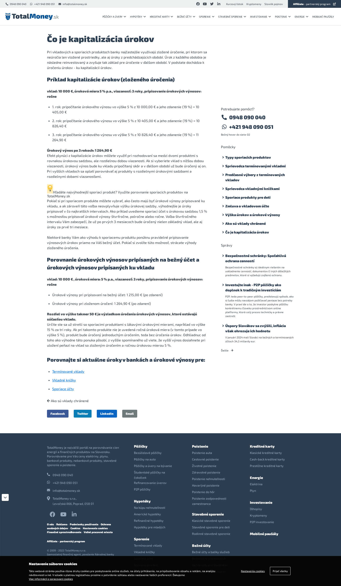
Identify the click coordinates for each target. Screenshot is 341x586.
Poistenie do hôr (203, 492)
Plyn (253, 490)
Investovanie (260, 16)
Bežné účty (186, 16)
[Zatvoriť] (5, 497)
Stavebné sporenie (232, 16)
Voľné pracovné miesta (98, 532)
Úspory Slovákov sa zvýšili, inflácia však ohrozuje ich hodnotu (255, 328)
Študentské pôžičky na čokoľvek (149, 474)
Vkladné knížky (144, 552)
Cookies (75, 528)
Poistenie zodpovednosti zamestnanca (209, 501)
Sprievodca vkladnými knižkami (252, 188)
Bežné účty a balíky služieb (211, 552)
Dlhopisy (256, 509)
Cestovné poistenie (205, 459)
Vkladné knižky (64, 380)
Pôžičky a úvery (114, 16)
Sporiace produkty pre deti (248, 197)
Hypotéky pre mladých (149, 527)
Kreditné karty (161, 16)
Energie (301, 16)
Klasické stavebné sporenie (211, 520)
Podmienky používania (84, 524)
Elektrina (256, 484)
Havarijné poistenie (205, 485)
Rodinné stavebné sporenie (211, 534)
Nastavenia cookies (95, 528)
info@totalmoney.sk (72, 3)
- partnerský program (314, 3)
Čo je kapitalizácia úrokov (247, 232)
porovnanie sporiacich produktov (157, 192)
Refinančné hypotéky (149, 520)
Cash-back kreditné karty (267, 459)
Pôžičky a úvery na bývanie (153, 466)
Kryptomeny (253, 3)
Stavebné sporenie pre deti (211, 527)
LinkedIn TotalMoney (74, 514)
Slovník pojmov (273, 3)
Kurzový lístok (234, 3)
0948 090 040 (15, 3)
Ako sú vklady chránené (68, 401)
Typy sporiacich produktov (248, 157)
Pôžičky (140, 446)
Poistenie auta (202, 453)
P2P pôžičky (142, 489)
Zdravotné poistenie (206, 472)
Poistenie (283, 16)
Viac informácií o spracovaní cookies (51, 578)
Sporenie (206, 16)
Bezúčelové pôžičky (148, 453)
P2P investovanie (262, 522)
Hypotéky (138, 16)
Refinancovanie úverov (150, 483)
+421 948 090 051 (42, 3)
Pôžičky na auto (145, 459)
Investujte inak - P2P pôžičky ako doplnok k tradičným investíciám (253, 287)
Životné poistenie (204, 466)
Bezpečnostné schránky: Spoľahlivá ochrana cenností (255, 258)
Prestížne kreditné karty (267, 466)
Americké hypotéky (147, 514)
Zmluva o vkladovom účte (247, 206)
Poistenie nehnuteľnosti (208, 479)
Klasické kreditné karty (266, 453)
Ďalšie (227, 350)
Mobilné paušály (323, 16)
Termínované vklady (68, 371)
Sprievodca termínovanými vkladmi (255, 166)
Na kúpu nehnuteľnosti (149, 507)
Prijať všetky (280, 571)
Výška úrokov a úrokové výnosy (252, 215)
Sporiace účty (63, 389)
